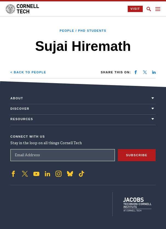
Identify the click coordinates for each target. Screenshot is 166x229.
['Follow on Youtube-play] (36, 173)
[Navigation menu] (157, 9)
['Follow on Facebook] (13, 173)
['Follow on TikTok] (81, 173)
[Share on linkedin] (154, 72)
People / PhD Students (83, 30)
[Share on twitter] (145, 72)
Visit (135, 8)
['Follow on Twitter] (25, 173)
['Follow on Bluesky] (70, 173)
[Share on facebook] (136, 72)
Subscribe (136, 154)
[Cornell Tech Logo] (23, 9)
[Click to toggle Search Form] (148, 9)
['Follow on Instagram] (59, 173)
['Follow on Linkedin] (47, 173)
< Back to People (28, 72)
